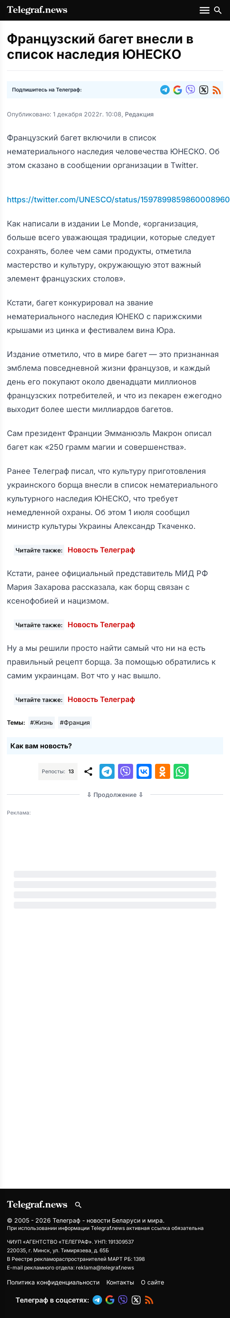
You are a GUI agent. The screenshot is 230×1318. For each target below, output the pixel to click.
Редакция (139, 114)
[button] (166, 90)
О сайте (152, 1282)
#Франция (75, 722)
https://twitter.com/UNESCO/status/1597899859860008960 (118, 199)
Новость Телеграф (101, 550)
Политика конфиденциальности (53, 1282)
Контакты (120, 1282)
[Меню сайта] (205, 10)
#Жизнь (41, 722)
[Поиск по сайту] (218, 10)
